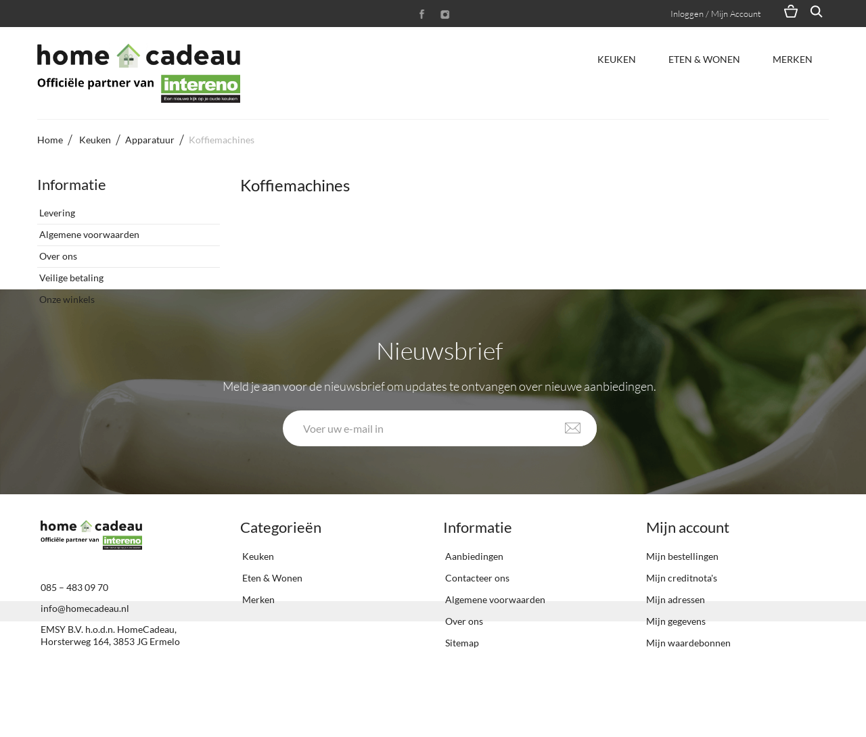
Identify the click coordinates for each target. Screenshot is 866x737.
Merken (793, 59)
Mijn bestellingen (682, 608)
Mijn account (687, 579)
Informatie (71, 184)
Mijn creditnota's (681, 630)
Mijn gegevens (676, 673)
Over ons (57, 250)
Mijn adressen (675, 651)
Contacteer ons (476, 630)
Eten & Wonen (704, 59)
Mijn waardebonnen (688, 694)
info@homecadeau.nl (85, 660)
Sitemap (461, 694)
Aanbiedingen (473, 608)
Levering (56, 207)
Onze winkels (66, 294)
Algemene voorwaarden (88, 229)
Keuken (616, 59)
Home (50, 139)
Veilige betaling (70, 272)
